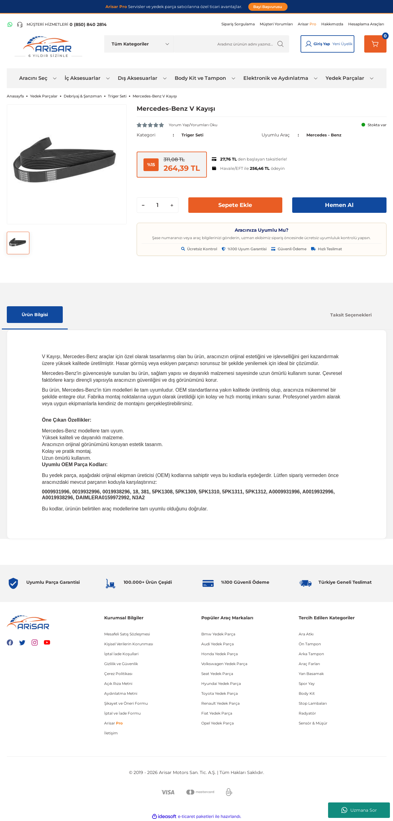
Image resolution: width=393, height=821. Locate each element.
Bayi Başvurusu (268, 6)
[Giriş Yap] (308, 44)
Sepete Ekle (235, 205)
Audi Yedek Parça (217, 644)
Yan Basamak (311, 673)
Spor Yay (307, 683)
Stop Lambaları (313, 703)
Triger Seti (193, 135)
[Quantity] (157, 205)
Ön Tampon (310, 644)
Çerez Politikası (118, 673)
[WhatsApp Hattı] (10, 24)
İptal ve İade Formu (122, 713)
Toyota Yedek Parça (219, 693)
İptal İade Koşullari (121, 653)
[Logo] (48, 46)
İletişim (111, 733)
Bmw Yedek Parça (218, 634)
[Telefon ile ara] (62, 24)
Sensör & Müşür (313, 723)
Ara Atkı (306, 634)
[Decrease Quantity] (143, 205)
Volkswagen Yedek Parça (224, 663)
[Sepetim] (375, 44)
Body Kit (307, 693)
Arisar (113, 723)
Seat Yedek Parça (217, 673)
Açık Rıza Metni (118, 683)
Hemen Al (339, 205)
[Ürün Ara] (231, 44)
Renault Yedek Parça (220, 703)
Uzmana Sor (359, 810)
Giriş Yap (322, 43)
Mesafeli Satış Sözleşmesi (127, 634)
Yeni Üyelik (342, 43)
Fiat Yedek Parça (216, 713)
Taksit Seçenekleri (351, 315)
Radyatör (307, 713)
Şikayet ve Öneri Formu (126, 703)
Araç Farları (309, 663)
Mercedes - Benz (325, 135)
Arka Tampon (311, 653)
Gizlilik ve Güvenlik (121, 663)
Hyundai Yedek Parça (221, 683)
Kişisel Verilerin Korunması (128, 644)
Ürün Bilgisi (35, 314)
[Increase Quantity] (172, 205)
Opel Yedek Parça (217, 723)
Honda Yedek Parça (219, 653)
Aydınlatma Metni (120, 693)
